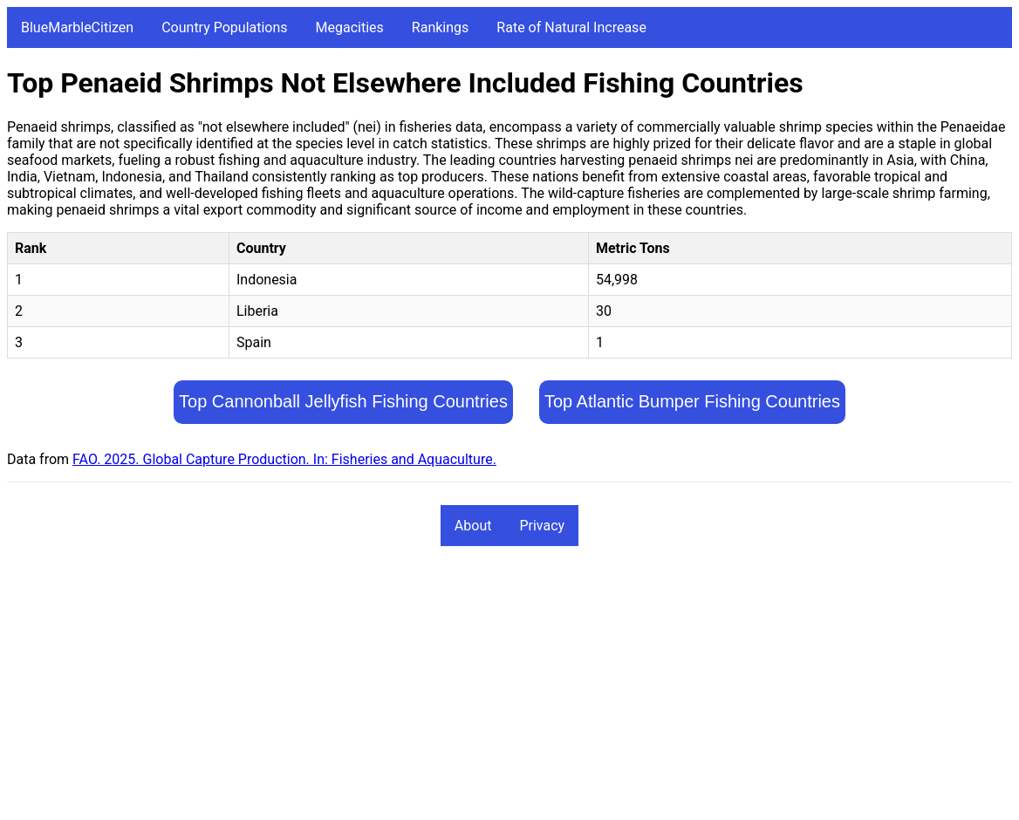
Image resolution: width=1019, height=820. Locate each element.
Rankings (440, 27)
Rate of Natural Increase (571, 27)
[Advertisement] (509, 691)
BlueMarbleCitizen (77, 27)
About (473, 525)
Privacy (541, 525)
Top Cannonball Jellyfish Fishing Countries (343, 401)
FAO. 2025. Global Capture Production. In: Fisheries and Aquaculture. (284, 459)
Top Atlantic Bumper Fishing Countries (692, 401)
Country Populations (224, 27)
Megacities (350, 27)
